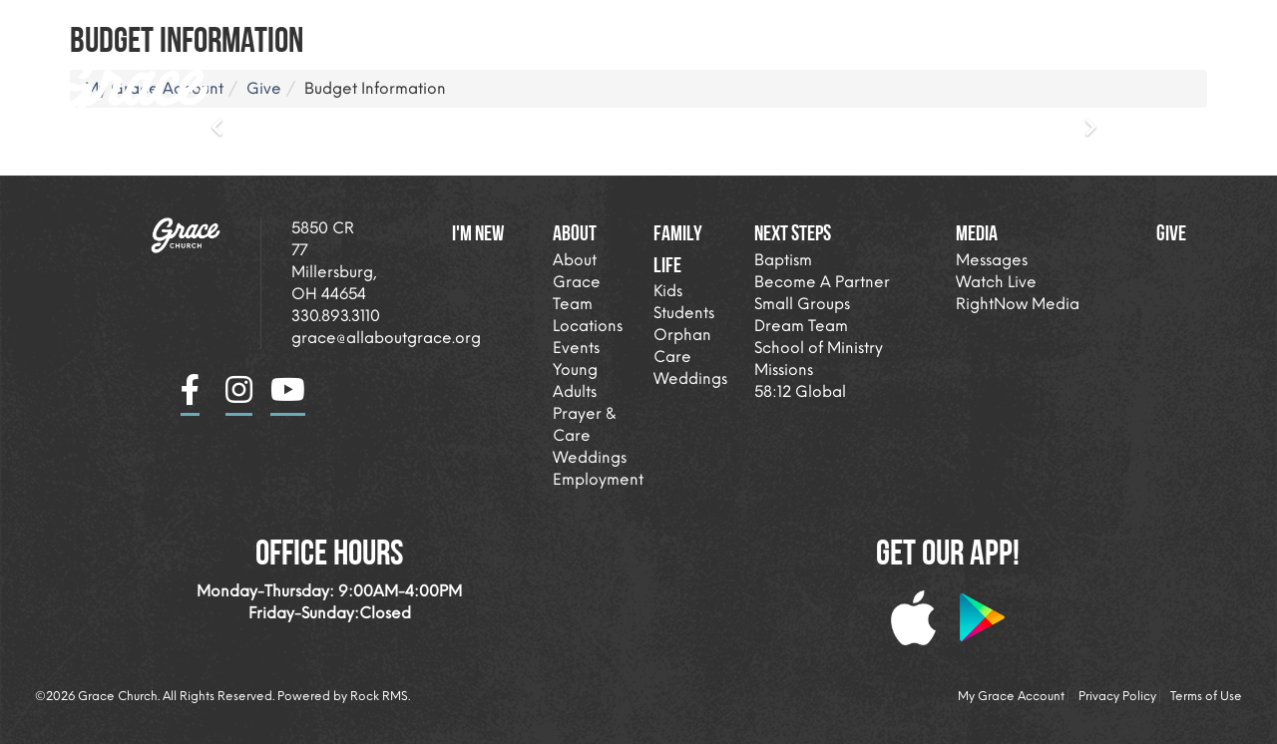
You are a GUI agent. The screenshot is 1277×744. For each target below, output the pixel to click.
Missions (783, 369)
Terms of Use (1206, 696)
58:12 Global (800, 391)
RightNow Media (1017, 303)
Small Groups (802, 303)
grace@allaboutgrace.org (386, 337)
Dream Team (801, 325)
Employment (598, 479)
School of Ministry (818, 347)
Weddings (590, 457)
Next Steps (947, 24)
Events (576, 347)
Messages (992, 259)
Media (1064, 24)
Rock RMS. (380, 696)
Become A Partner (822, 281)
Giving (1168, 24)
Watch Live (996, 281)
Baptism (783, 259)
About (692, 24)
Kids (667, 290)
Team (573, 303)
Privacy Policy (1117, 696)
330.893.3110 (335, 315)
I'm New (594, 24)
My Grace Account (1011, 696)
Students (683, 312)
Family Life (812, 24)
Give (1171, 232)
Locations (588, 325)
